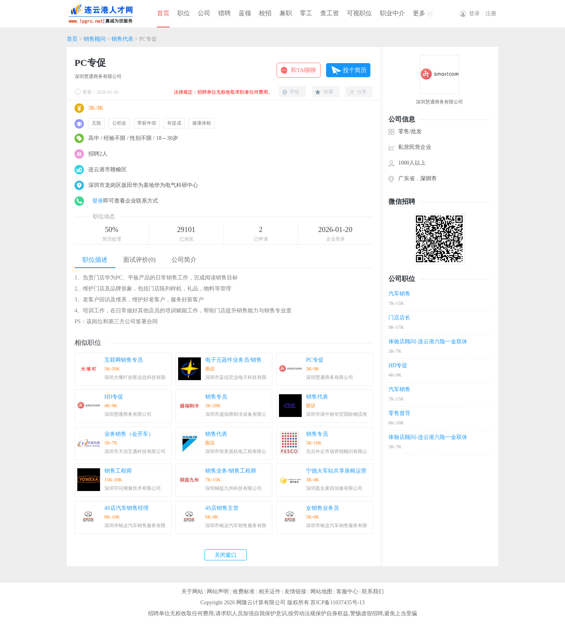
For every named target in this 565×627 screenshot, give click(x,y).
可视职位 (359, 13)
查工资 (329, 13)
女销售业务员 (322, 508)
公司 (204, 13)
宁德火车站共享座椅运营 (336, 471)
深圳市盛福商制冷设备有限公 (235, 414)
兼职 (285, 13)
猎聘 (224, 13)
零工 (306, 13)
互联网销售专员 (123, 360)
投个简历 (354, 70)
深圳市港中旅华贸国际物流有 (336, 414)
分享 (361, 91)
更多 (419, 13)
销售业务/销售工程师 (230, 471)
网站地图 (321, 591)
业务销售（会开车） (129, 434)
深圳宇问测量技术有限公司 (132, 488)
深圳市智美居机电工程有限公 (235, 451)
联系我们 (373, 591)
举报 (294, 91)
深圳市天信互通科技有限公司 (135, 451)
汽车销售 (399, 294)
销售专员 (216, 397)
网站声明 (218, 591)
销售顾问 (95, 39)
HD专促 (113, 397)
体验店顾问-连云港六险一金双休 (427, 341)
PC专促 (315, 360)
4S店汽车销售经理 (126, 508)
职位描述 (95, 259)
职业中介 (392, 13)
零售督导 (399, 413)
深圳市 (428, 178)
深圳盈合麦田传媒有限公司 (334, 488)
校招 (265, 13)
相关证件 (270, 591)
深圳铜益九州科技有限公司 (233, 488)
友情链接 (295, 591)
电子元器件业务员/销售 (233, 360)
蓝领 (245, 13)
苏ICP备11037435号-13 (337, 602)
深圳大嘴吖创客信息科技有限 (135, 377)
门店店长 (399, 318)
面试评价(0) (139, 259)
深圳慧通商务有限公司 (98, 76)
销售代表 (122, 39)
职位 (183, 13)
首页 (163, 13)
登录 (97, 201)
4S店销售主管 (222, 508)
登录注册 (482, 13)
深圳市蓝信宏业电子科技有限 (235, 377)
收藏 (328, 91)
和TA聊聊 (303, 70)
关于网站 (192, 591)
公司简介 (184, 259)
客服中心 (347, 591)
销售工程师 (118, 471)
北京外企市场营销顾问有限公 (336, 451)
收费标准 (244, 591)
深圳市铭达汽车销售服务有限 (135, 525)
